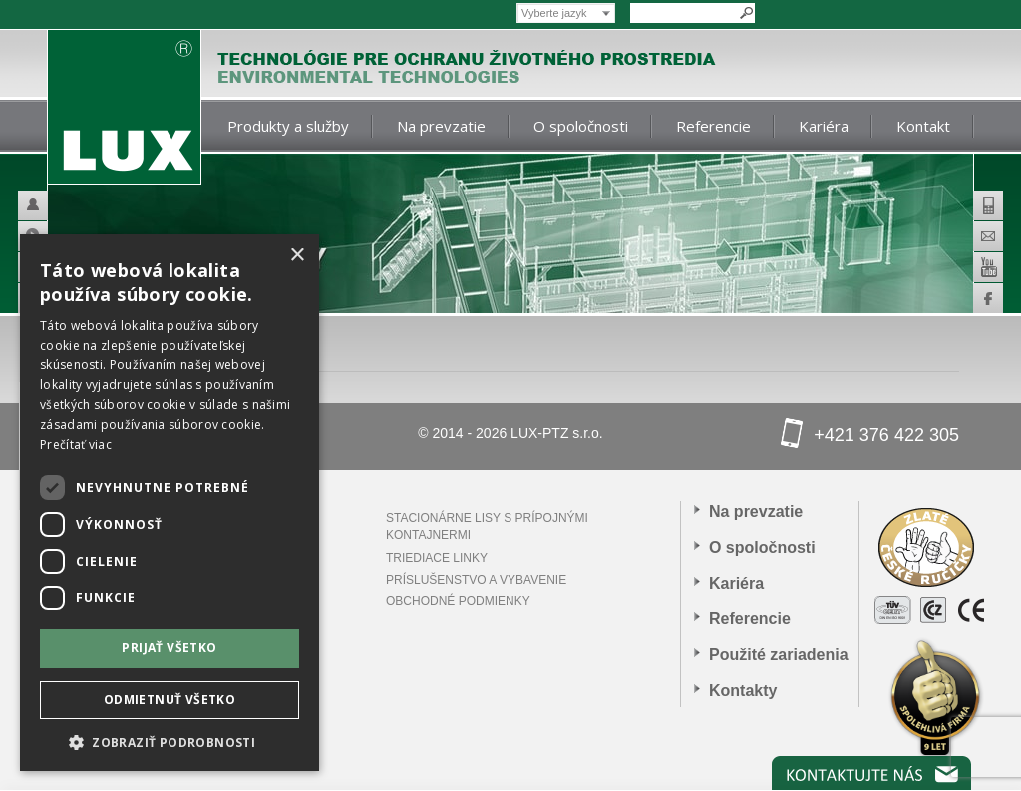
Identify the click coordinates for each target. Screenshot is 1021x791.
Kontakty (743, 690)
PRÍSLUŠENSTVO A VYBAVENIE (476, 580)
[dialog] (169, 502)
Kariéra (824, 126)
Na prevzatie (441, 126)
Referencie (713, 126)
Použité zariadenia (779, 654)
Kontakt (923, 126)
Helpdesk (61, 205)
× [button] (296, 255)
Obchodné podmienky (458, 601)
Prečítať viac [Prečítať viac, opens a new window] (76, 444)
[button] (169, 741)
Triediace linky (437, 558)
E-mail (988, 236)
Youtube (988, 267)
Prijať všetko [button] (169, 647)
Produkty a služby (288, 126)
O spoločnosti (580, 126)
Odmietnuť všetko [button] (169, 699)
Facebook (988, 298)
